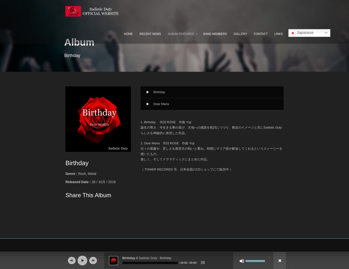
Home (128, 34)
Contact (261, 34)
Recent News (150, 34)
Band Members (215, 34)
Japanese (302, 33)
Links (278, 34)
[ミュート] (241, 261)
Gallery (240, 34)
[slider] (150, 263)
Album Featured (181, 34)
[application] (174, 260)
